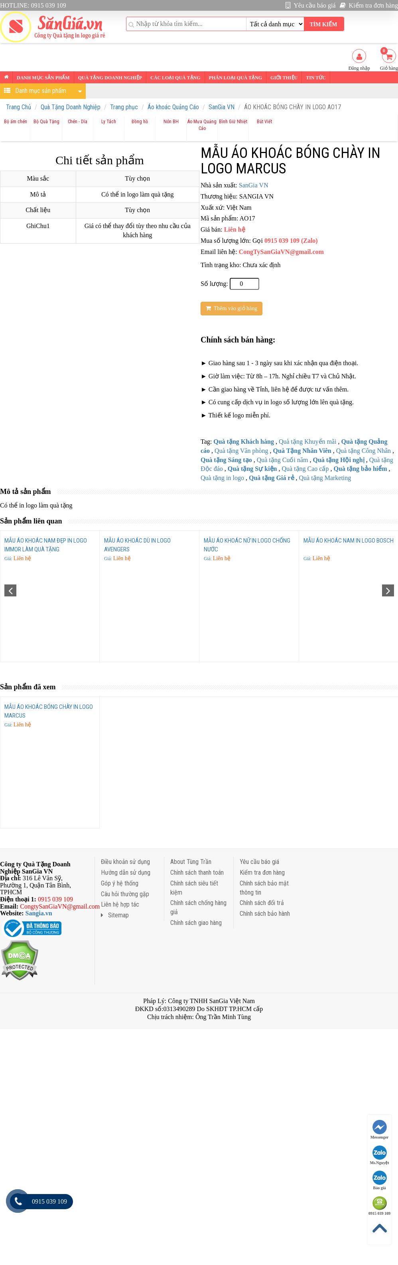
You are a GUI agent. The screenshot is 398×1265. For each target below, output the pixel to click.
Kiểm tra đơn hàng (369, 5)
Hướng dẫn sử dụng (125, 872)
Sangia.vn (39, 913)
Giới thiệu (284, 78)
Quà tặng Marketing (325, 477)
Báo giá (379, 1180)
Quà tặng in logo (222, 477)
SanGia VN (221, 107)
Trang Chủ (18, 107)
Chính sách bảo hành (265, 913)
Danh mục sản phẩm (43, 78)
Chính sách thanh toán (197, 872)
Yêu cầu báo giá (311, 5)
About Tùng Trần (190, 862)
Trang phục (124, 107)
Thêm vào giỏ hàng (231, 308)
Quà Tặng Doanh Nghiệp (70, 107)
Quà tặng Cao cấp (305, 468)
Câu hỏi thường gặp (125, 894)
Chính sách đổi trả (262, 903)
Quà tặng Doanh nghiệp (110, 78)
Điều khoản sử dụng (125, 862)
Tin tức (316, 78)
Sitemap (115, 915)
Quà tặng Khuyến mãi (308, 441)
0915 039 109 (379, 1206)
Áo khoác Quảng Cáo (173, 107)
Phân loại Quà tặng (235, 78)
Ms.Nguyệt (379, 1155)
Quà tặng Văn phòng (241, 450)
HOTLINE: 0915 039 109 (33, 5)
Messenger (379, 1129)
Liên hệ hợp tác (120, 904)
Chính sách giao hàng (196, 923)
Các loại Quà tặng (175, 78)
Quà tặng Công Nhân (363, 450)
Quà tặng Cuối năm (282, 459)
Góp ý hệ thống (119, 883)
